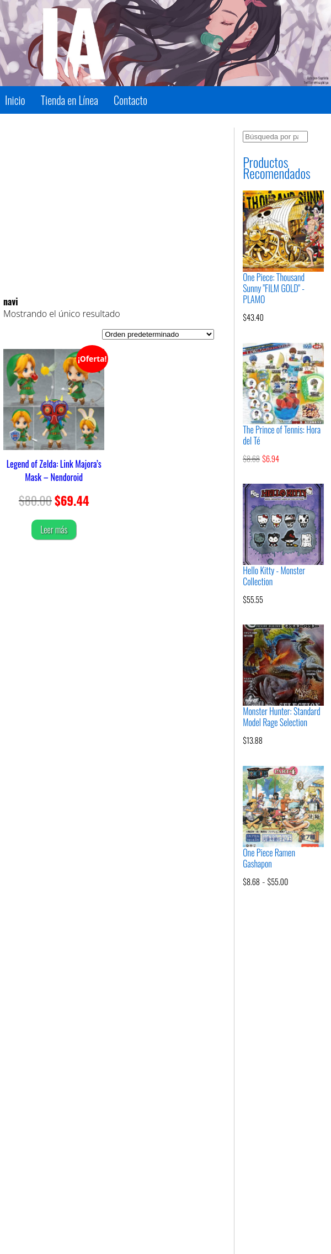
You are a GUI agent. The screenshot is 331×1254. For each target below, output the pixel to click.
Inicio (15, 100)
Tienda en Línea (69, 100)
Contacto (130, 100)
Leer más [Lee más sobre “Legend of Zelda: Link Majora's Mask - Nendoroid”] (53, 529)
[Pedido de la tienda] (158, 334)
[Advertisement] (108, 205)
